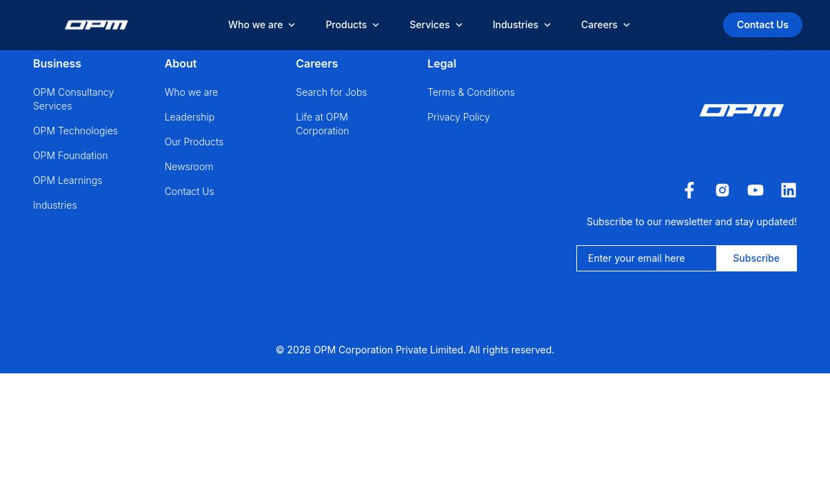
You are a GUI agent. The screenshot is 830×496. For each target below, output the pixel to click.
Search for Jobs (331, 92)
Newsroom (189, 166)
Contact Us (763, 24)
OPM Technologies (75, 130)
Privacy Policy (458, 117)
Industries (55, 205)
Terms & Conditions (471, 92)
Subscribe (756, 258)
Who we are (192, 92)
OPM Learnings (67, 180)
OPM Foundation (70, 155)
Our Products (194, 141)
